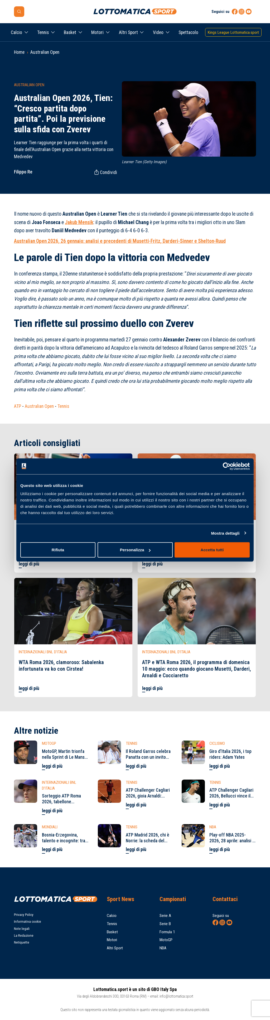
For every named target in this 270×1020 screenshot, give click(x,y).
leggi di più (29, 564)
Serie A (165, 915)
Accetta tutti (212, 550)
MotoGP (166, 939)
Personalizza (135, 550)
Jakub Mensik (79, 222)
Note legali (22, 929)
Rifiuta (58, 550)
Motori (97, 32)
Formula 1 (167, 932)
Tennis (43, 32)
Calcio (16, 32)
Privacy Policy (23, 915)
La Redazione (23, 935)
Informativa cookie (27, 922)
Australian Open (44, 52)
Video (158, 32)
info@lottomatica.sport (176, 996)
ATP (17, 406)
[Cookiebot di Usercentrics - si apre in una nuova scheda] (227, 466)
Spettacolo (188, 32)
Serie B (165, 923)
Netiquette (21, 942)
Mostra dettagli (225, 533)
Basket (70, 32)
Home (19, 52)
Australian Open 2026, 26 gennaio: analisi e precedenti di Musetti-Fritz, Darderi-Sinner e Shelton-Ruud (120, 241)
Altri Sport (128, 32)
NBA (163, 948)
